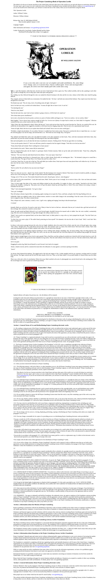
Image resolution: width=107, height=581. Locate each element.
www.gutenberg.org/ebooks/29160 (39, 27)
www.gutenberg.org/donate (42, 546)
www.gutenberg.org (88, 6)
